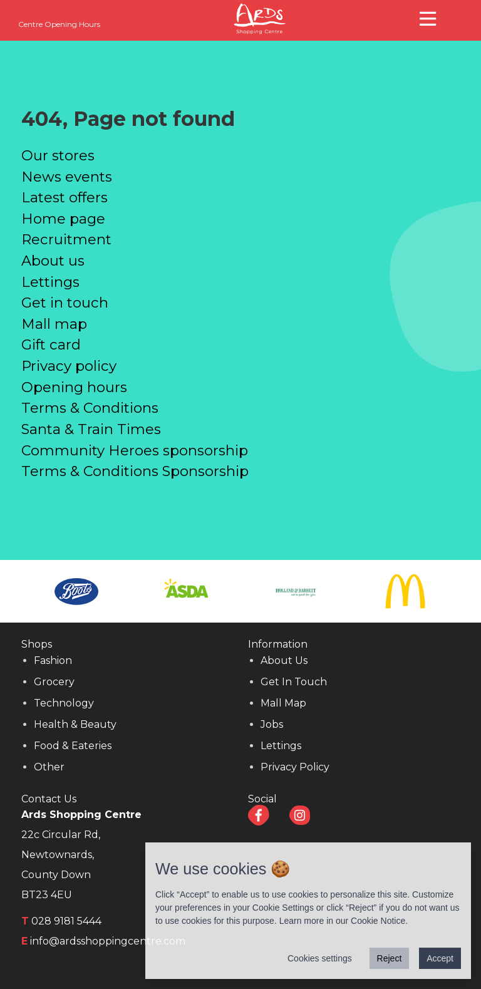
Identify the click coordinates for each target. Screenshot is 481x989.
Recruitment (66, 239)
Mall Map (283, 703)
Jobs (272, 724)
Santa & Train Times (91, 429)
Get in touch (64, 302)
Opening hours (74, 387)
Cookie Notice (378, 921)
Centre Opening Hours (59, 24)
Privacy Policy (295, 767)
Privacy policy (68, 366)
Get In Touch (294, 682)
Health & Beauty (75, 724)
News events (66, 176)
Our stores (58, 155)
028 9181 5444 (66, 921)
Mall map (54, 324)
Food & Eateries (72, 746)
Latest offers (64, 197)
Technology (64, 703)
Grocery (54, 682)
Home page (63, 218)
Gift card (51, 344)
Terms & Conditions (89, 408)
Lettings (50, 282)
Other (49, 767)
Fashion (53, 660)
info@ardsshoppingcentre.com (107, 941)
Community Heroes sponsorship (134, 450)
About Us (284, 660)
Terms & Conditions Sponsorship (135, 471)
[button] (430, 17)
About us (53, 260)
